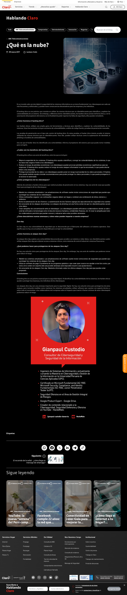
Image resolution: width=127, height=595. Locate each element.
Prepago (26, 542)
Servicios (19, 7)
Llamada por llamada (51, 570)
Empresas (17, 2)
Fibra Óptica (6, 546)
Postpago (26, 546)
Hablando (22, 18)
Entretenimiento (58, 30)
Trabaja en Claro (91, 555)
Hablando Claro (81, 7)
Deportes (65, 7)
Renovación (27, 555)
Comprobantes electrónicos (53, 565)
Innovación (72, 30)
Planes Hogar (6, 550)
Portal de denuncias (92, 563)
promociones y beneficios (91, 590)
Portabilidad (27, 559)
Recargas (26, 550)
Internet (4, 542)
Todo (10, 30)
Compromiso (43, 30)
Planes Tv (5, 555)
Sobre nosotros (91, 542)
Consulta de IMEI (49, 542)
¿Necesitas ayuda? (48, 7)
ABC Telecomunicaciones (25, 30)
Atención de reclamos (72, 548)
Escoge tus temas (114, 589)
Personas (7, 2)
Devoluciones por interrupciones (70, 543)
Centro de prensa (91, 550)
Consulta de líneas (50, 555)
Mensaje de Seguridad (72, 563)
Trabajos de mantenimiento (95, 559)
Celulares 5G (48, 546)
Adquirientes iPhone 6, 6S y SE (74, 558)
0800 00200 (105, 578)
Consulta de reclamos (72, 552)
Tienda (31, 7)
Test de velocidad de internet (50, 560)
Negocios (84, 30)
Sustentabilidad (91, 546)
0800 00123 (118, 578)
